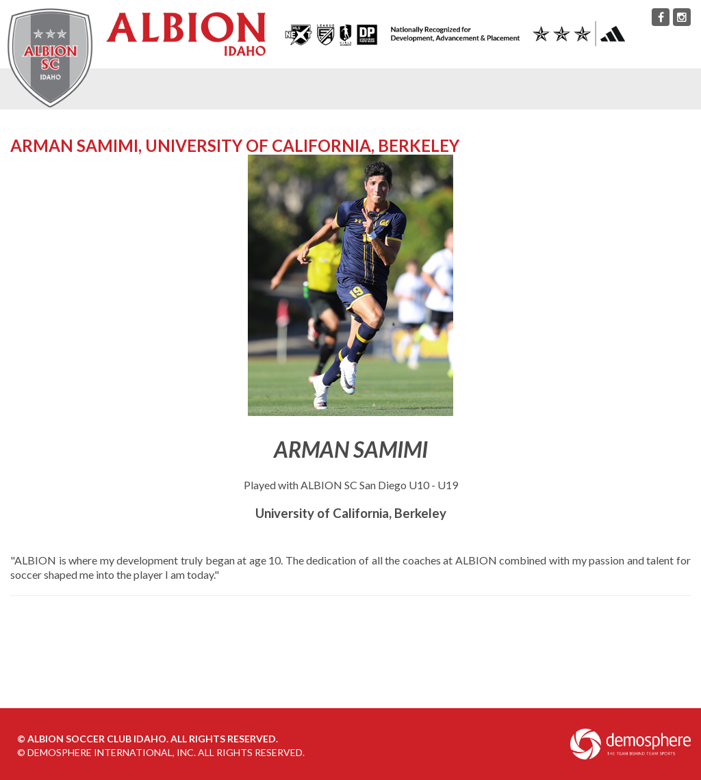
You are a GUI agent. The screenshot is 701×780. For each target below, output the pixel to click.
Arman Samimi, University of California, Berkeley (234, 145)
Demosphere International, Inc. (111, 752)
